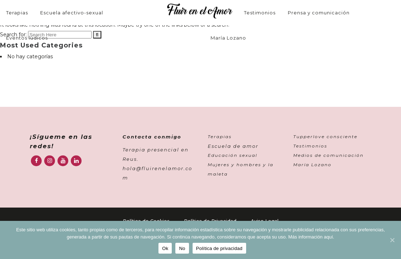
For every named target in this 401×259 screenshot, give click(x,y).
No (182, 248)
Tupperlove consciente (325, 136)
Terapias (220, 136)
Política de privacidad (219, 248)
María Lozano (312, 164)
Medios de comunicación (328, 155)
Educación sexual (232, 155)
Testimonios (310, 146)
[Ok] (392, 240)
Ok (165, 248)
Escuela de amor (233, 146)
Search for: (13, 34)
